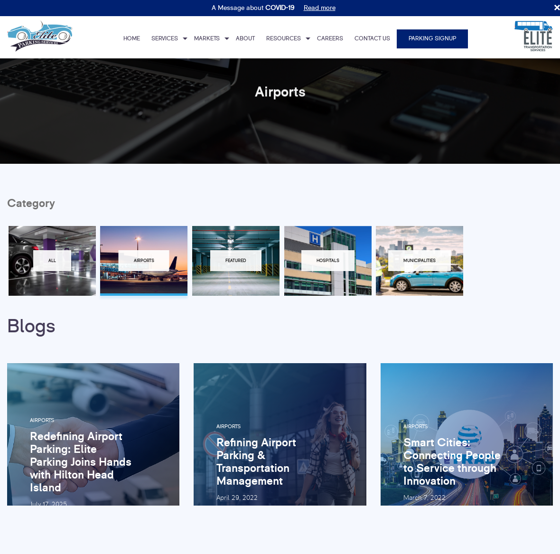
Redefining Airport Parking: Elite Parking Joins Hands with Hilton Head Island (80, 462)
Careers (330, 38)
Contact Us (372, 38)
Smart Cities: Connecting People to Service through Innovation (452, 461)
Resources (283, 38)
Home (131, 38)
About (245, 38)
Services (164, 38)
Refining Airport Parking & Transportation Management (256, 461)
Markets (207, 38)
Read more (320, 8)
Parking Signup (432, 38)
